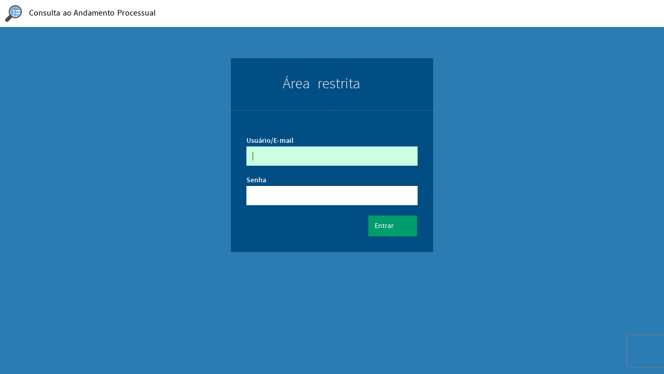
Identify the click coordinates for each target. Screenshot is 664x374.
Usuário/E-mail (270, 141)
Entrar (393, 226)
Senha (256, 180)
